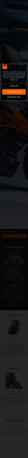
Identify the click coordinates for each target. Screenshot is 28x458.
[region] (14, 82)
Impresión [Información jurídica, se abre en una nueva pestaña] (16, 80)
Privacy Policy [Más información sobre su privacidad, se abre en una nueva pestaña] (12, 80)
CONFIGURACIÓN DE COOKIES (14, 97)
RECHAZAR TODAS (14, 86)
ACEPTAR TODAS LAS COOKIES (14, 92)
